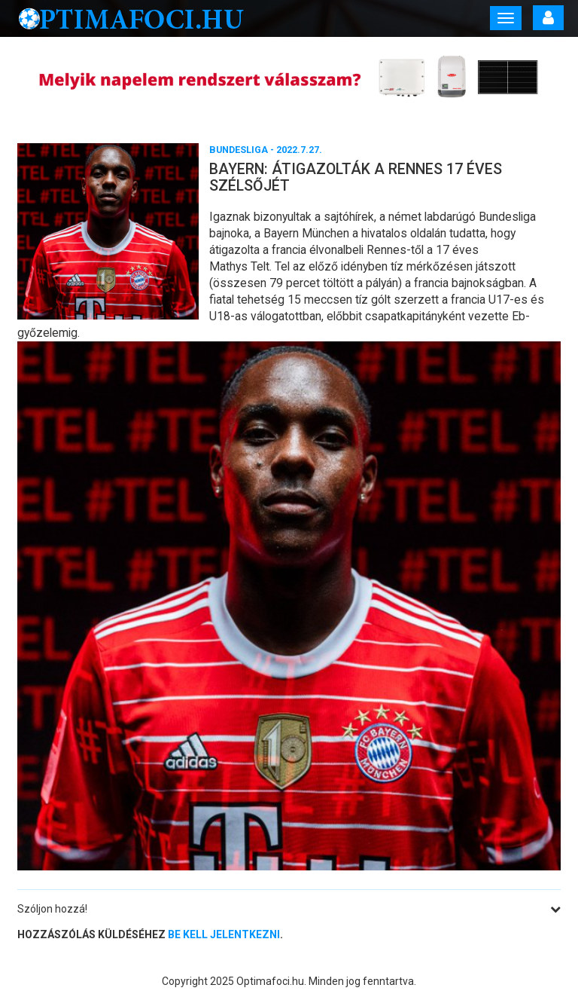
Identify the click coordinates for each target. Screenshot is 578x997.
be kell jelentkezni (224, 934)
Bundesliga (238, 149)
